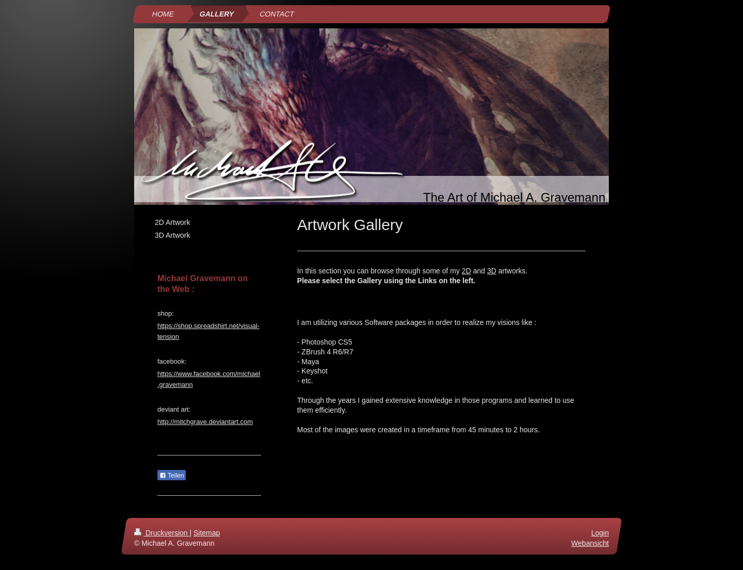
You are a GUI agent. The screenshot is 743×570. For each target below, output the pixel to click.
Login (600, 533)
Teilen (171, 475)
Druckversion (161, 533)
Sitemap (206, 533)
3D (491, 271)
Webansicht (590, 543)
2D (466, 271)
